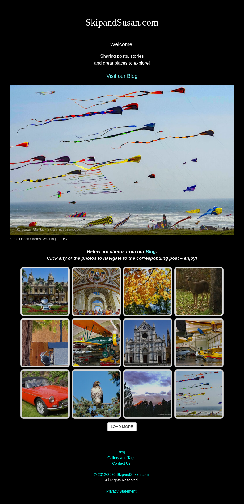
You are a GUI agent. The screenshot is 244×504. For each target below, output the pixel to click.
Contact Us (121, 463)
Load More (122, 427)
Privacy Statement (121, 491)
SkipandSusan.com (122, 22)
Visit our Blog (121, 76)
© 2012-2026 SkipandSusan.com (121, 474)
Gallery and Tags (121, 458)
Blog (151, 251)
